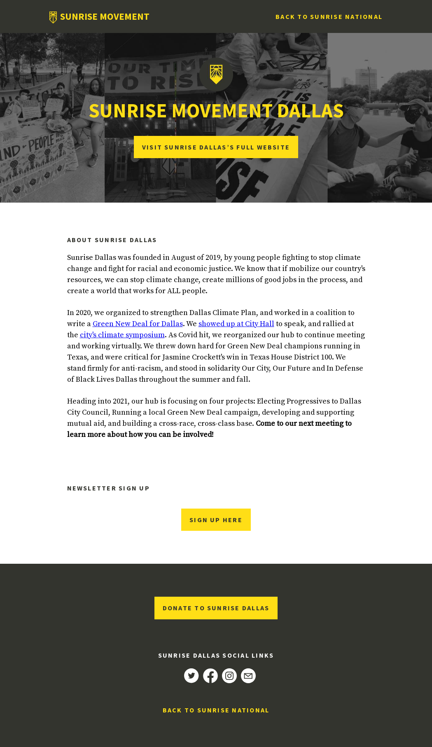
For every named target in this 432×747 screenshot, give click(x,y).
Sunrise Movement (104, 16)
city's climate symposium (122, 335)
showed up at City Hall (236, 324)
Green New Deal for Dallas (138, 324)
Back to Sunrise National (329, 16)
